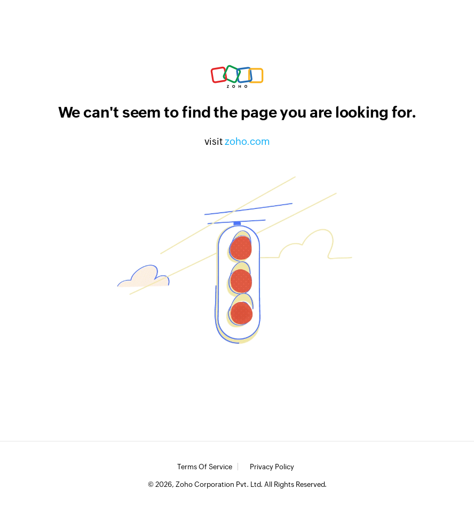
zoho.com (247, 141)
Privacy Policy (272, 467)
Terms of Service (204, 467)
